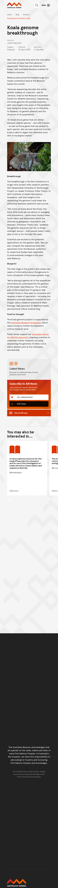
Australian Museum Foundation (26, 322)
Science (26, 14)
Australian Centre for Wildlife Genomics (28, 336)
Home (9, 14)
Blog (18, 14)
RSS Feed (21, 403)
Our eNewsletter (24, 397)
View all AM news (21, 413)
